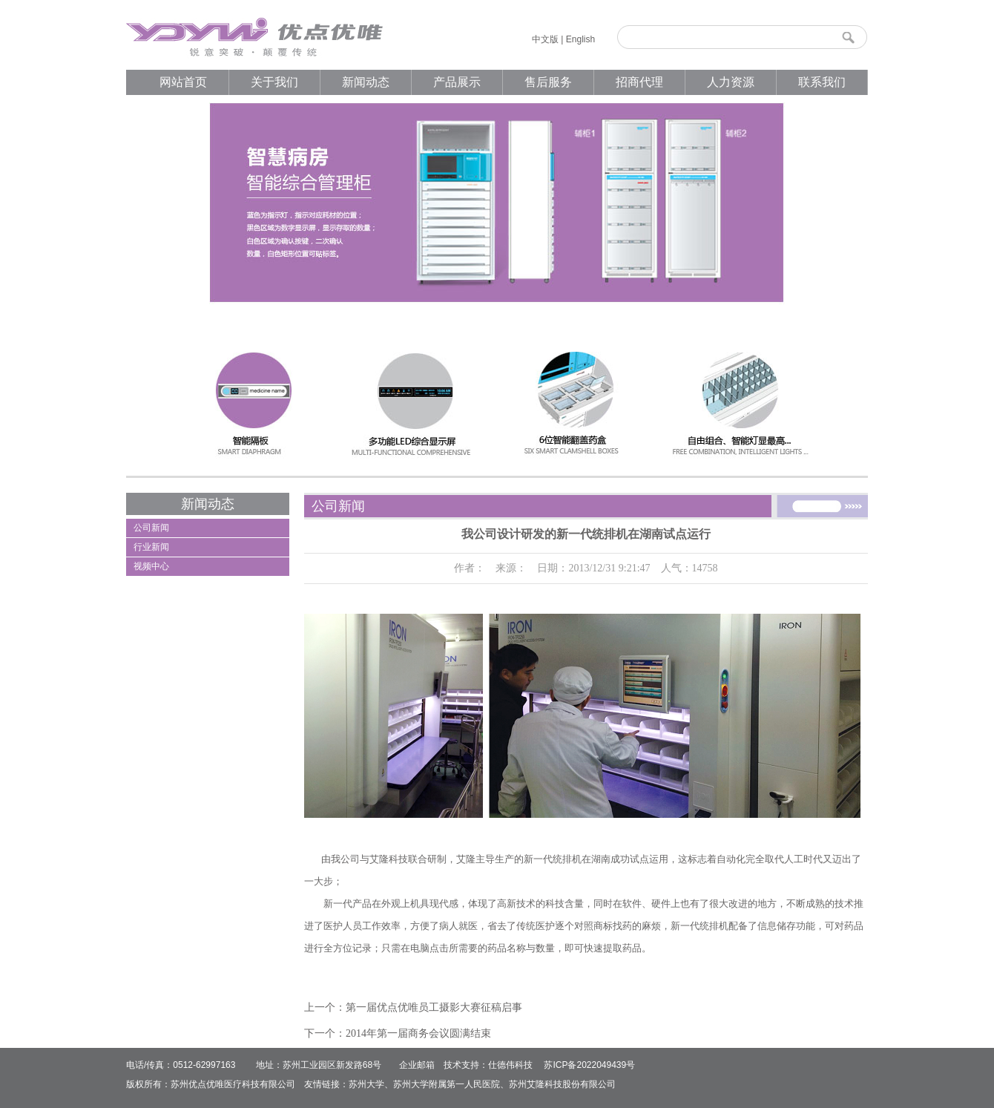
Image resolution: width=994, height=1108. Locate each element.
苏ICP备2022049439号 (589, 1065)
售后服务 (548, 82)
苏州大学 (366, 1084)
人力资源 (730, 82)
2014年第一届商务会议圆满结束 (418, 1033)
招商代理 (639, 82)
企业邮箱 (417, 1065)
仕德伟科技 (510, 1065)
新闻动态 (365, 82)
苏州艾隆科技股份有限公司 (562, 1084)
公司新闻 (151, 527)
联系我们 (822, 82)
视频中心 (151, 566)
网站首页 (183, 82)
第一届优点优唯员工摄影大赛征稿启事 (434, 1007)
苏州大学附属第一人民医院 (446, 1084)
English (580, 39)
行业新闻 (151, 547)
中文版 (545, 39)
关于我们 (274, 82)
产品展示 (457, 82)
